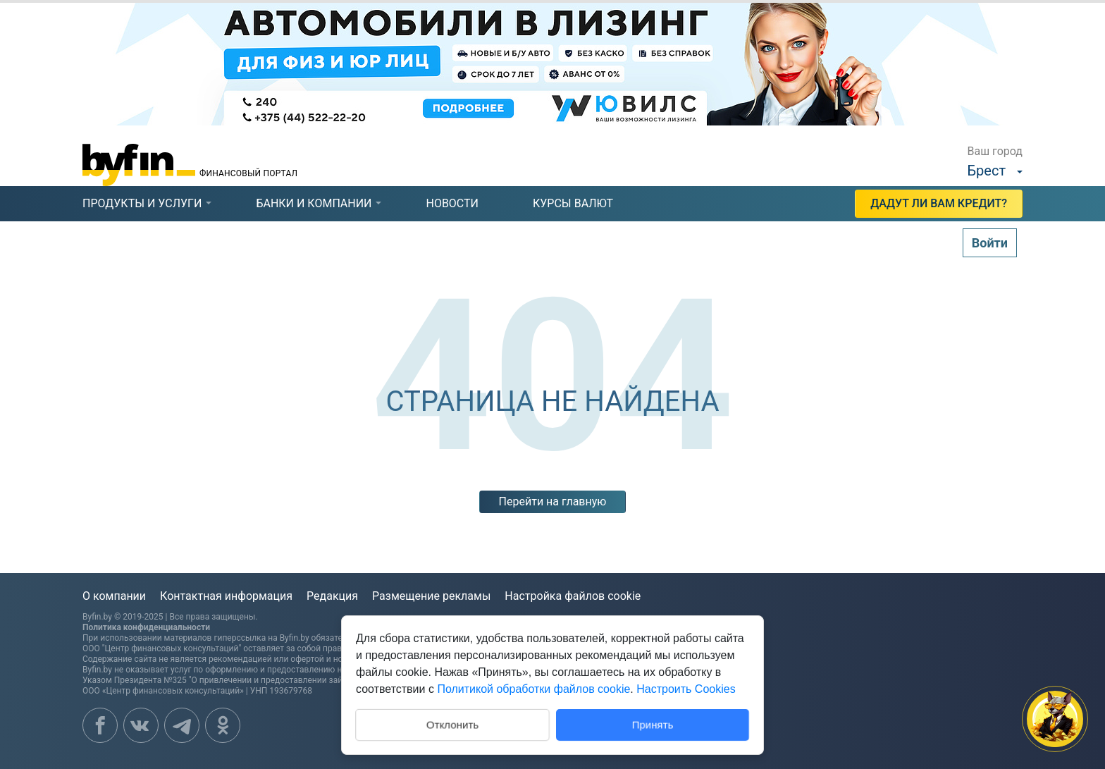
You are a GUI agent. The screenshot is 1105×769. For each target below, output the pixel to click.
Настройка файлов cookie (573, 596)
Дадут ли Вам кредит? (938, 203)
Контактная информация (226, 596)
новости (452, 203)
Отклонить (452, 724)
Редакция (332, 596)
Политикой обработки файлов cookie (533, 689)
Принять (653, 724)
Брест (987, 170)
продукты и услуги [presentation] (142, 203)
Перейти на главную (553, 501)
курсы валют (573, 203)
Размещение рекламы (431, 596)
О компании (114, 596)
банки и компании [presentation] (313, 203)
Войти (990, 242)
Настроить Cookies (685, 689)
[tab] (142, 203)
